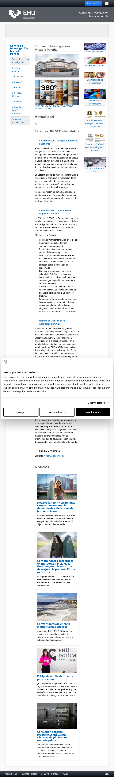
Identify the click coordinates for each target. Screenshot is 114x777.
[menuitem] (20, 86)
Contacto (45, 774)
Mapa (55, 774)
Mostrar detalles (96, 402)
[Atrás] (36, 124)
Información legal (29, 774)
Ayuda (65, 774)
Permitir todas (93, 412)
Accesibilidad (11, 774)
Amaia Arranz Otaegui (54, 456)
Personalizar (57, 412)
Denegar (20, 412)
